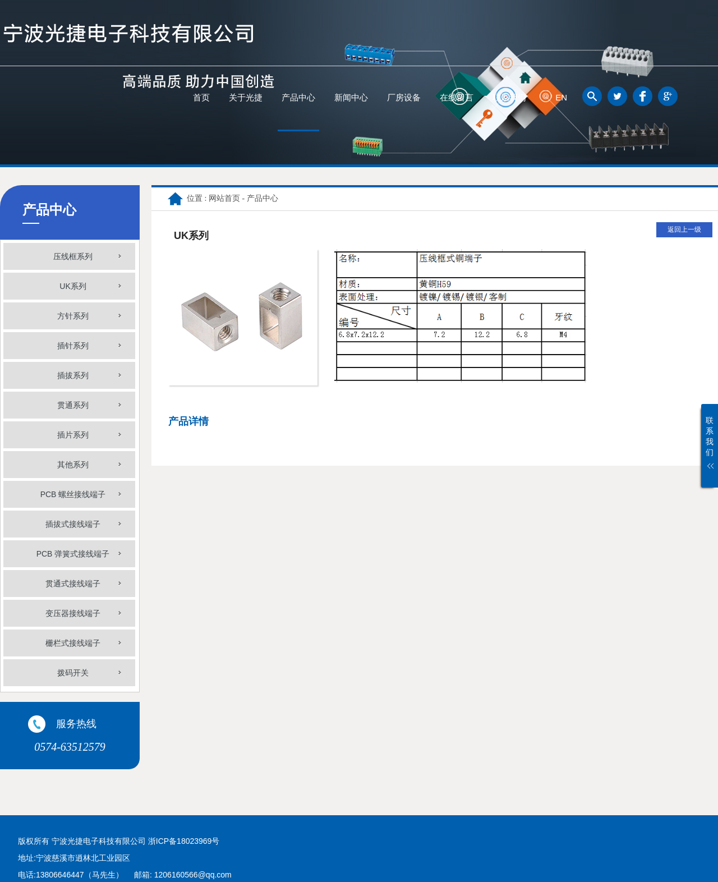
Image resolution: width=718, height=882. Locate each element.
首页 (201, 97)
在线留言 (456, 97)
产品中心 (298, 97)
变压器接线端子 (72, 613)
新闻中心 (351, 97)
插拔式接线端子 (72, 524)
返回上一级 (684, 229)
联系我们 (509, 97)
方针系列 (73, 315)
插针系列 (73, 345)
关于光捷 (246, 97)
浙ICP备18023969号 (184, 841)
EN (561, 97)
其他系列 (73, 464)
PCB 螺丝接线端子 (73, 494)
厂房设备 (404, 97)
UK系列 (72, 286)
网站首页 (224, 198)
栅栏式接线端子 (72, 642)
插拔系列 (73, 375)
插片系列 (73, 434)
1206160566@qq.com (193, 874)
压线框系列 (73, 256)
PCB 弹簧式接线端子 (73, 553)
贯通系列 (73, 405)
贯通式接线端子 (72, 583)
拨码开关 (73, 672)
